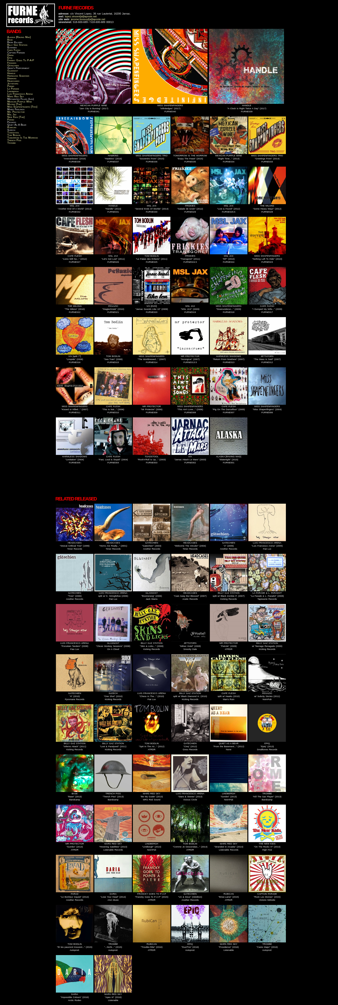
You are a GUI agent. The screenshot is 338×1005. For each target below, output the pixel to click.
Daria (10, 55)
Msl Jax (11, 114)
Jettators (12, 83)
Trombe (11, 142)
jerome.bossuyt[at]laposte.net (88, 19)
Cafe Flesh (13, 50)
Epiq (9, 57)
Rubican (11, 127)
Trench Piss (14, 140)
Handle (11, 73)
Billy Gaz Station (17, 44)
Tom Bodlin (13, 135)
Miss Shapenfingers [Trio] (22, 106)
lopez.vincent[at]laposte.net (81, 16)
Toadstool (13, 132)
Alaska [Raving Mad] (19, 37)
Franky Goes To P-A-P (20, 60)
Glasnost (12, 70)
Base (10, 39)
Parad (10, 86)
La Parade (13, 88)
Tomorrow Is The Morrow (22, 137)
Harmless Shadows (18, 75)
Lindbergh (13, 91)
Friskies (11, 62)
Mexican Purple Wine (19, 101)
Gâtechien (13, 65)
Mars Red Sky (15, 96)
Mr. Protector (16, 111)
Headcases (13, 80)
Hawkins (11, 78)
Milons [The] (14, 104)
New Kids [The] (16, 117)
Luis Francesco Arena (20, 93)
